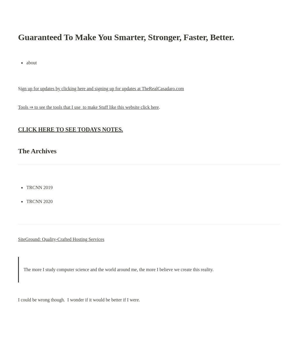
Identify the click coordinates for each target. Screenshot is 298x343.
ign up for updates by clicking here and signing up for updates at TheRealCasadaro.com (102, 88)
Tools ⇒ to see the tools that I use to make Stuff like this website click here (88, 107)
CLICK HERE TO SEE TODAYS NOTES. (70, 129)
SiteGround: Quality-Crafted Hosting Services (61, 239)
